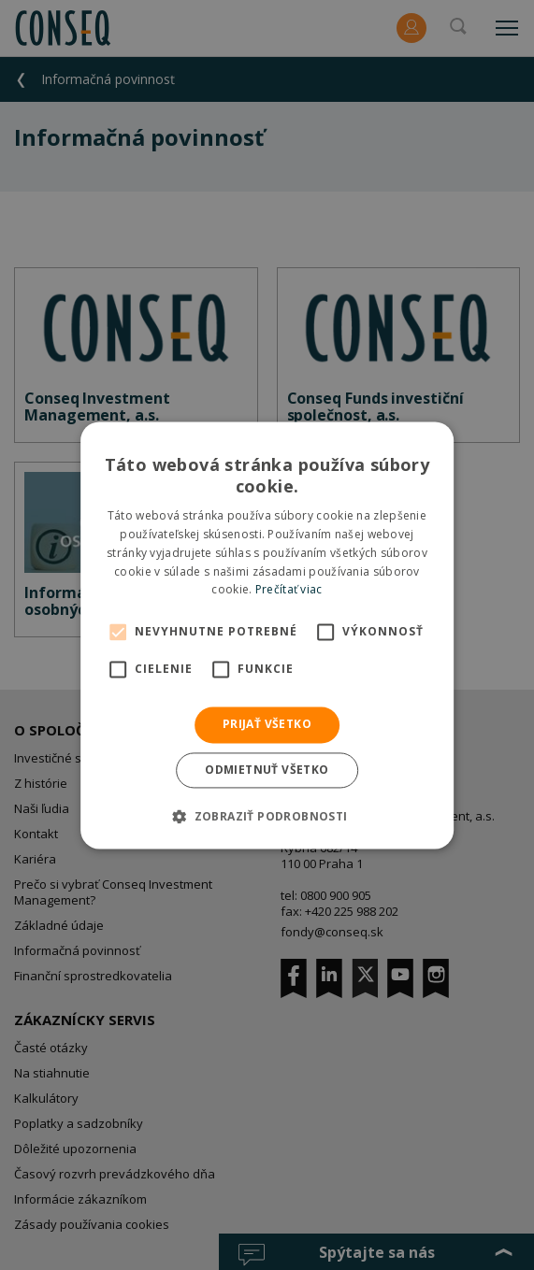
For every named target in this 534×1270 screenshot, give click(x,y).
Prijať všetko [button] (267, 725)
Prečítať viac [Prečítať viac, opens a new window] (289, 590)
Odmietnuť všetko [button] (266, 770)
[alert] (267, 635)
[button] (266, 815)
